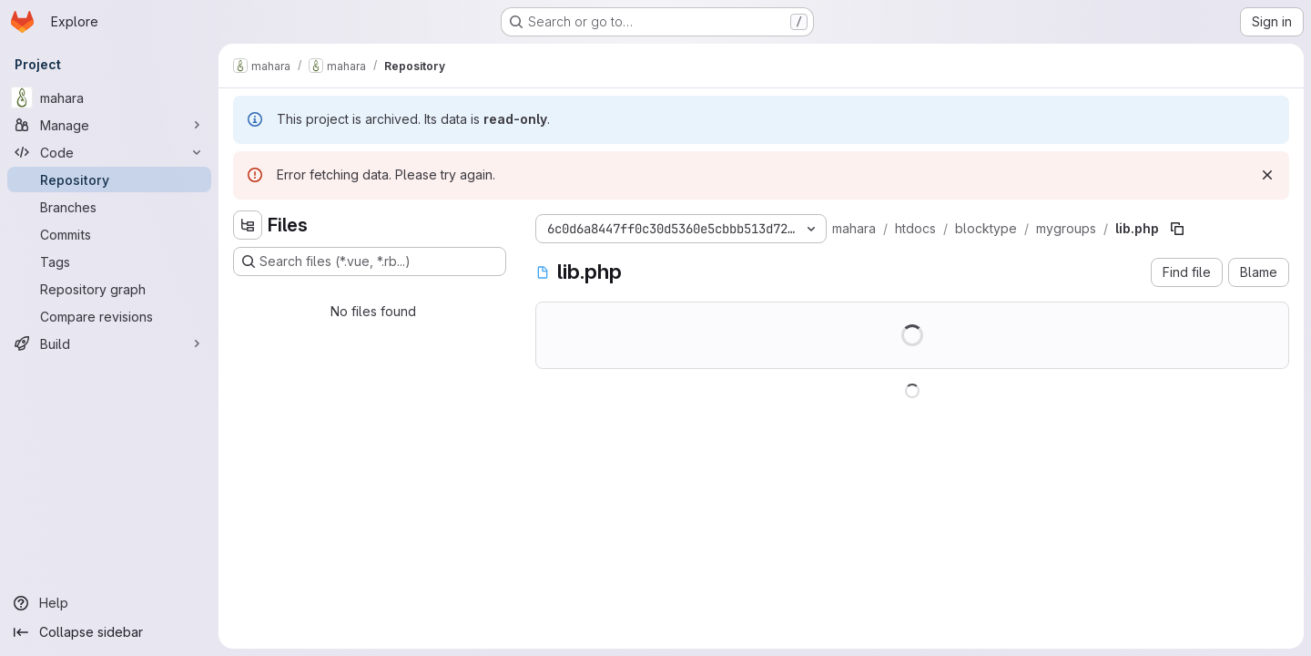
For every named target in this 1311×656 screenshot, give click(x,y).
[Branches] (109, 207)
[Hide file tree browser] (247, 225)
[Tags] (109, 261)
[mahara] (109, 97)
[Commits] (109, 234)
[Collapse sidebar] (109, 632)
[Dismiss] (1267, 175)
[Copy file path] (1177, 228)
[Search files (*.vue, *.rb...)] (369, 261)
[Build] (109, 343)
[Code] (109, 152)
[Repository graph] (109, 289)
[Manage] (109, 125)
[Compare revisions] (109, 316)
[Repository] (109, 179)
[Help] (109, 603)
